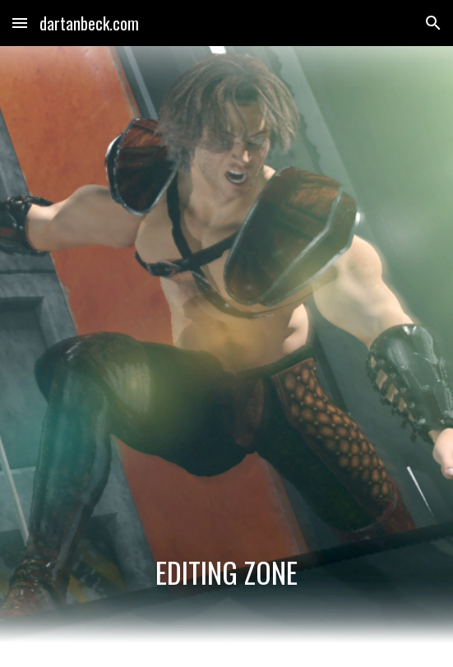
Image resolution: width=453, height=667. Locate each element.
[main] (226, 572)
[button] (19, 22)
